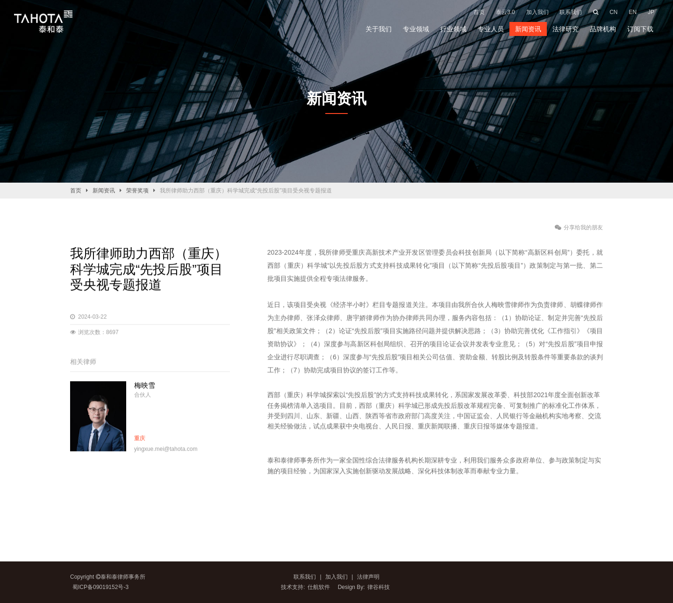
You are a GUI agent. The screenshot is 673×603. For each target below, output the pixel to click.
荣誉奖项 (137, 190)
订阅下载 (640, 29)
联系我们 (305, 577)
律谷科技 (378, 587)
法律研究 (565, 29)
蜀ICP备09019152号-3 (100, 587)
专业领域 (416, 29)
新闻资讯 (528, 29)
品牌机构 (603, 29)
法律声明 (368, 577)
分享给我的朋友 (579, 227)
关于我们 (378, 29)
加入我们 (336, 577)
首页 (75, 190)
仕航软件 (319, 587)
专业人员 (491, 29)
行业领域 (453, 29)
